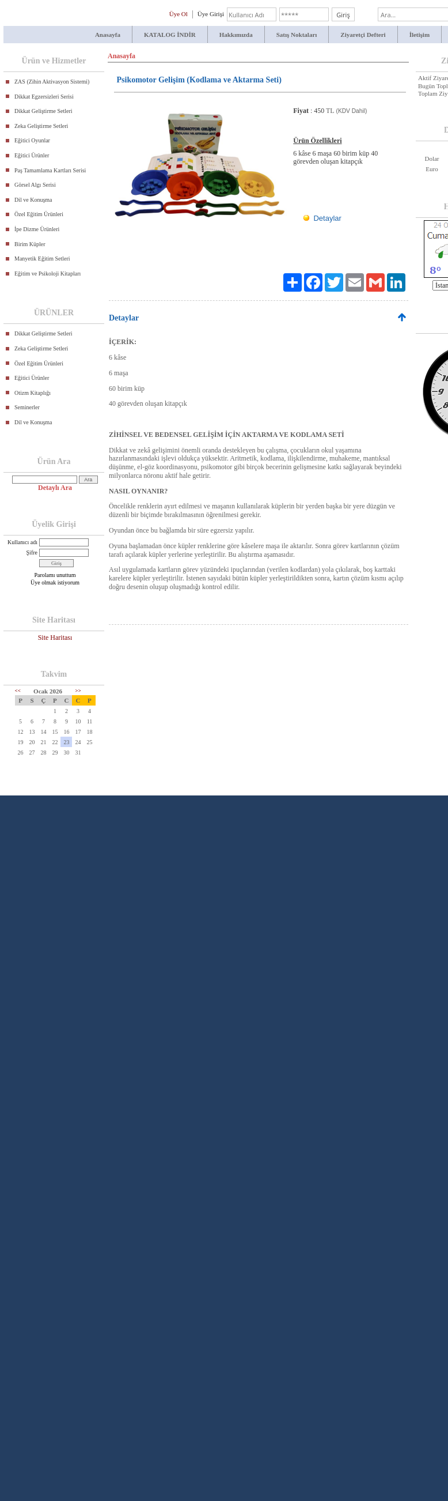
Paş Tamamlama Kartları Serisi (50, 170)
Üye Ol (178, 13)
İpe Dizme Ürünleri (36, 229)
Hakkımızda (236, 34)
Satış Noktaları (296, 34)
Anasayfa (107, 34)
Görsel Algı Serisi (35, 185)
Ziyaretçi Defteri (362, 34)
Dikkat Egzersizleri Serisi (44, 96)
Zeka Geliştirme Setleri (41, 126)
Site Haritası (55, 637)
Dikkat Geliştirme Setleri (43, 111)
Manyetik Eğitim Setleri (42, 258)
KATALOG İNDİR (170, 34)
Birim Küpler (29, 244)
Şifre (31, 552)
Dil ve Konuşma (33, 200)
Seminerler (27, 407)
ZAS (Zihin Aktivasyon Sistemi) (51, 81)
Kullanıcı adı (22, 542)
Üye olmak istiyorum (55, 582)
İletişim (419, 34)
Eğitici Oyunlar (32, 140)
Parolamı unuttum (55, 575)
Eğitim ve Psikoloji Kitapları (47, 273)
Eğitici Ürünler (31, 155)
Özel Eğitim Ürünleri (38, 214)
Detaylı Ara (55, 488)
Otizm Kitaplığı (32, 393)
